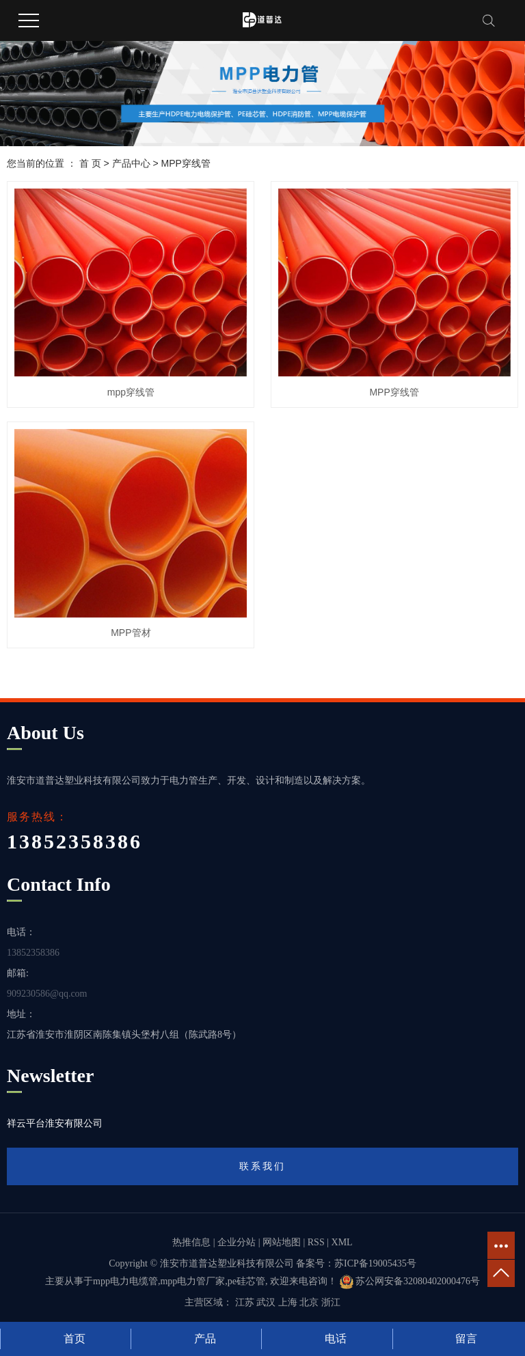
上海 (287, 1302)
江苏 (244, 1302)
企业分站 (236, 1242)
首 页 (90, 163)
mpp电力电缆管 (125, 1281)
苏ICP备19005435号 (375, 1263)
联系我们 (262, 1166)
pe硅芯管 (246, 1281)
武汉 (265, 1302)
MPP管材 (130, 632)
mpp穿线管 (130, 392)
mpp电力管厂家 (192, 1281)
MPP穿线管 (186, 163)
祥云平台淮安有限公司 (55, 1123)
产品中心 (131, 163)
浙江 (330, 1302)
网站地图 (281, 1242)
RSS (316, 1242)
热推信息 (191, 1242)
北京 (309, 1302)
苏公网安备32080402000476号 (410, 1281)
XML (342, 1242)
